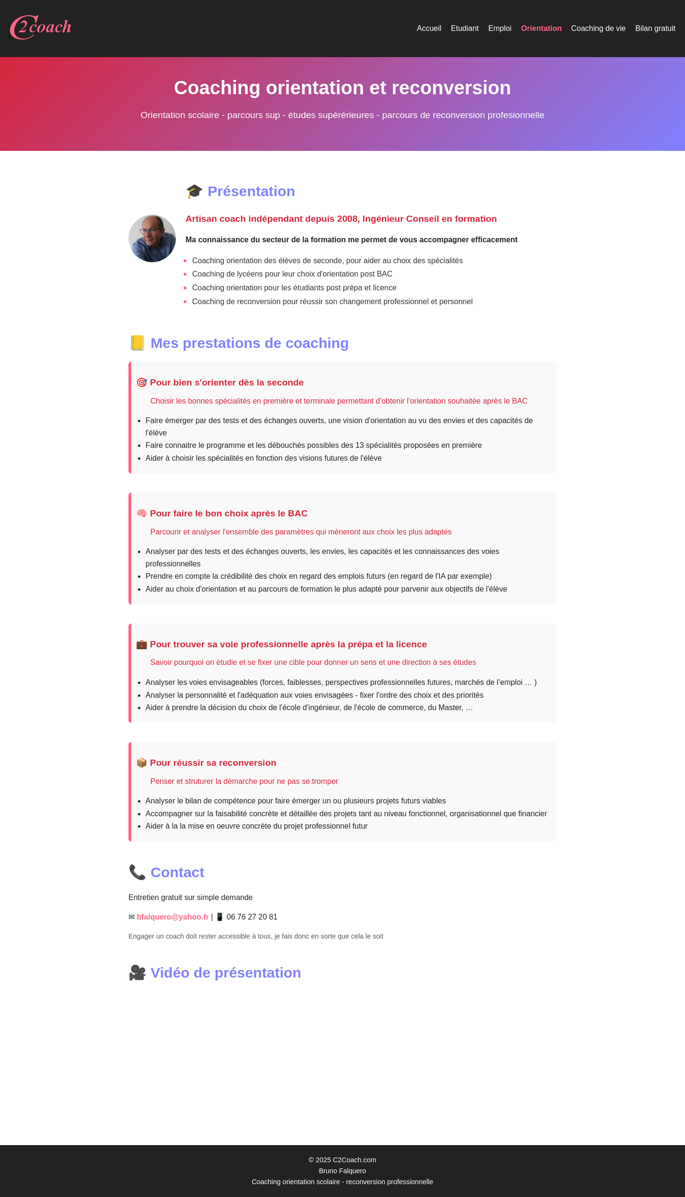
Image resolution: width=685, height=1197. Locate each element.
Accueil (429, 28)
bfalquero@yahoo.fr (173, 917)
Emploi (500, 28)
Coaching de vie (598, 28)
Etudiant (465, 28)
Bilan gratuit (656, 28)
